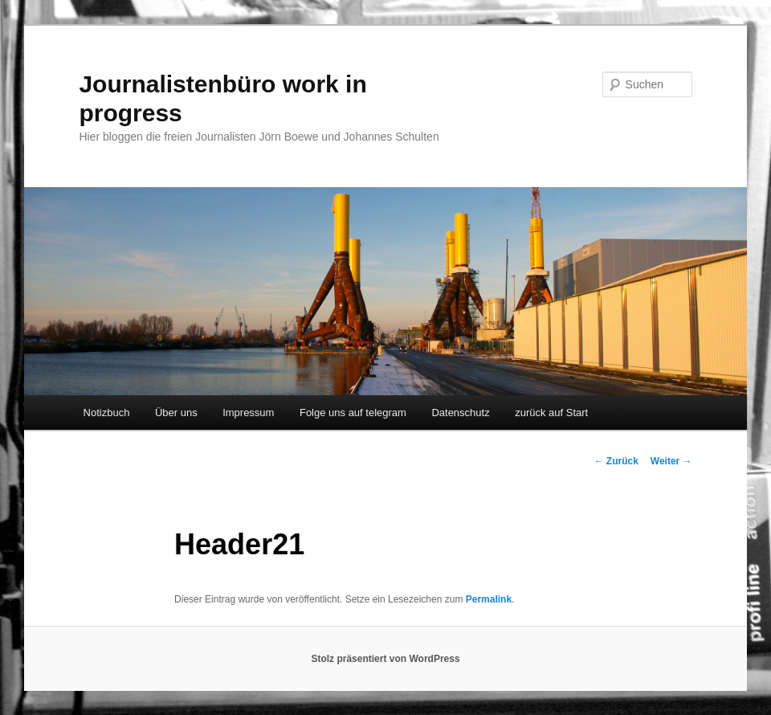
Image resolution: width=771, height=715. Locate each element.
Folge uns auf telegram (353, 413)
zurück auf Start (551, 413)
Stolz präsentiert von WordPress (385, 658)
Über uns (176, 413)
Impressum (248, 413)
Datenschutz (460, 413)
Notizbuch (107, 413)
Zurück (616, 461)
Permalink (489, 599)
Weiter (671, 461)
